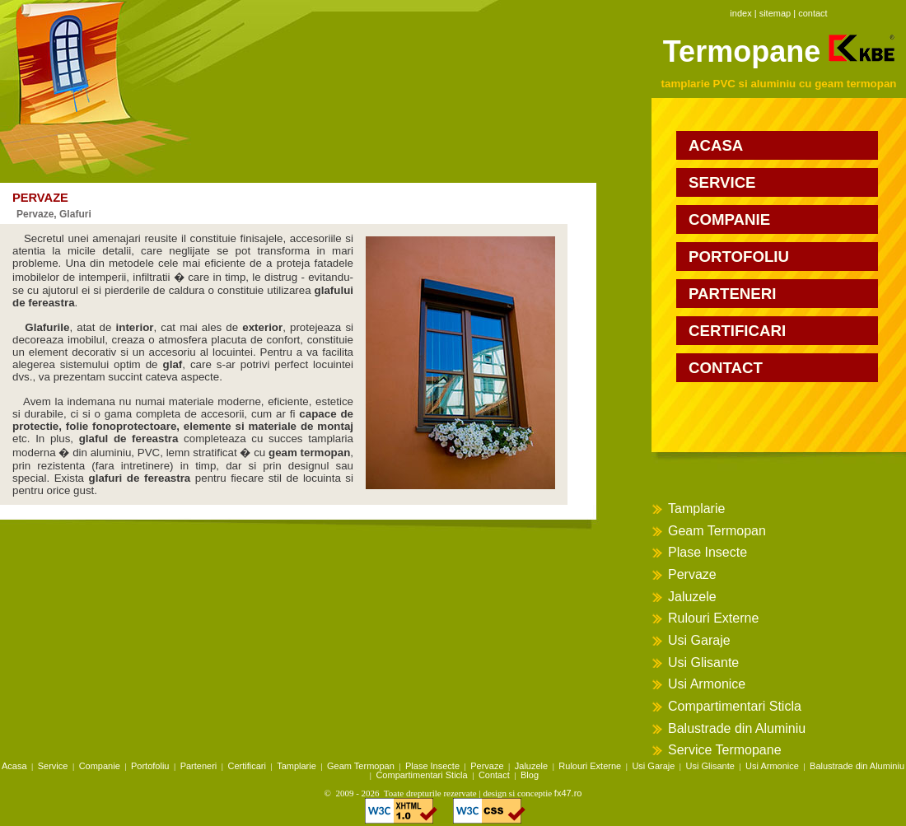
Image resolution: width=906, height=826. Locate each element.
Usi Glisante (703, 663)
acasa (716, 145)
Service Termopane (725, 750)
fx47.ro (568, 793)
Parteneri (198, 766)
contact (812, 13)
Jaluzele (692, 597)
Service (53, 766)
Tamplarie (696, 509)
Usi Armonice (706, 684)
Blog (530, 775)
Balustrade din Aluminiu (737, 728)
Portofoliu (150, 766)
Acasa (14, 766)
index (740, 13)
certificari (737, 330)
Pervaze (692, 574)
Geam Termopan (717, 531)
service (722, 182)
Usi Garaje (699, 640)
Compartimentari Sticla (734, 706)
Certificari (247, 766)
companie (729, 219)
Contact (494, 775)
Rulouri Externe (713, 618)
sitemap (775, 13)
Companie (99, 766)
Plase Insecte (707, 552)
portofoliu (739, 256)
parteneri (732, 293)
